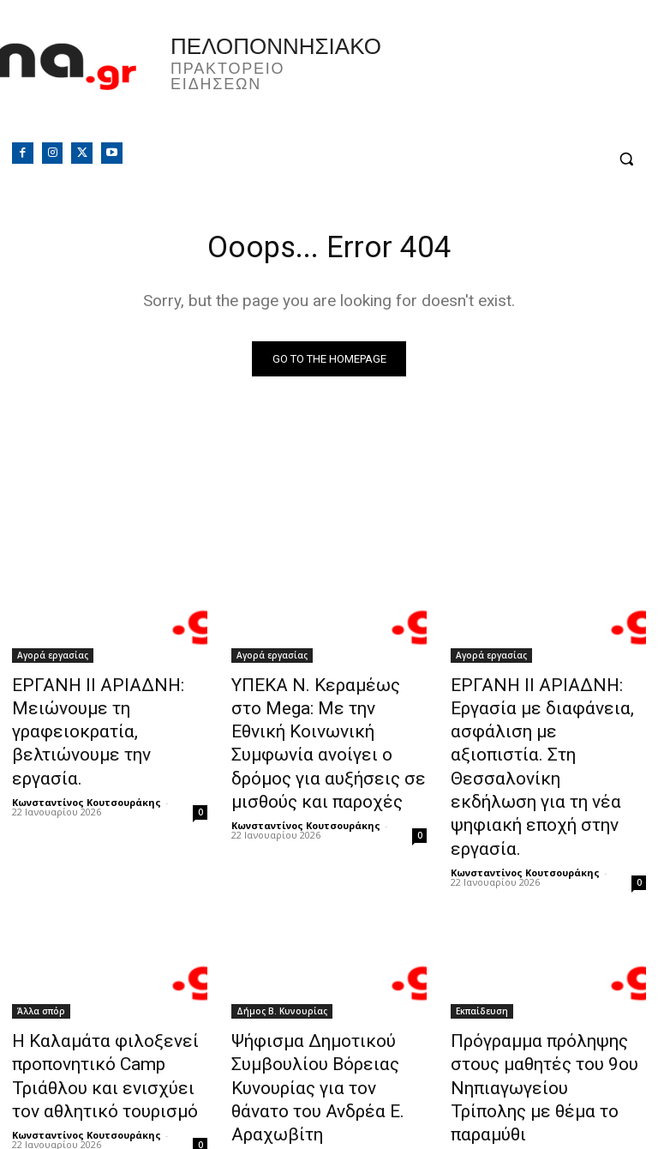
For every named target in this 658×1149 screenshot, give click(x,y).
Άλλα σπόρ (41, 941)
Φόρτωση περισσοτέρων (329, 1094)
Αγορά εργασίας (52, 659)
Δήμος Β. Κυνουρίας (281, 941)
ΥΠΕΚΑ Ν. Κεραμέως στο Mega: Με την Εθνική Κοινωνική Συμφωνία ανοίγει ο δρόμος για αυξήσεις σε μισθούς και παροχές (327, 724)
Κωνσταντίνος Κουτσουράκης (86, 765)
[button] (626, 159)
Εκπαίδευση (482, 941)
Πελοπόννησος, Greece (493, 81)
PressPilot (475, 1047)
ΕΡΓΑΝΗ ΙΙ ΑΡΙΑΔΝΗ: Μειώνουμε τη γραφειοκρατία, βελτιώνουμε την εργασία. (108, 715)
